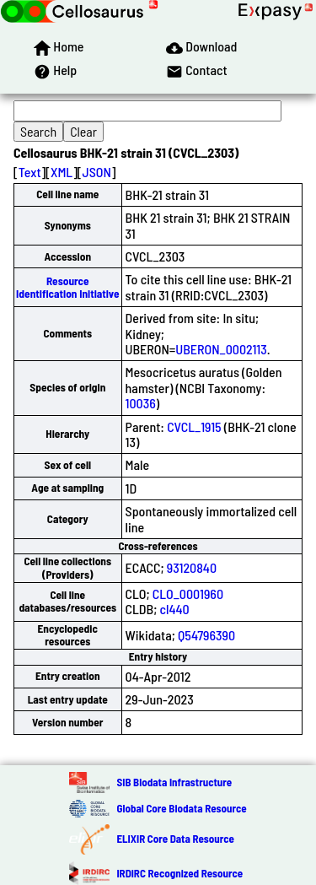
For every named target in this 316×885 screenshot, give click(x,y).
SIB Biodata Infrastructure (174, 782)
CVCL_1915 (194, 426)
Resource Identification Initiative (67, 287)
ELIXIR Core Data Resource (174, 838)
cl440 (175, 609)
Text (30, 172)
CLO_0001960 (188, 594)
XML (61, 172)
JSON (97, 172)
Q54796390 (206, 635)
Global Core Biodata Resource (181, 808)
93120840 (192, 567)
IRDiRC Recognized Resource (179, 873)
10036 (141, 403)
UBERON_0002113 (220, 349)
